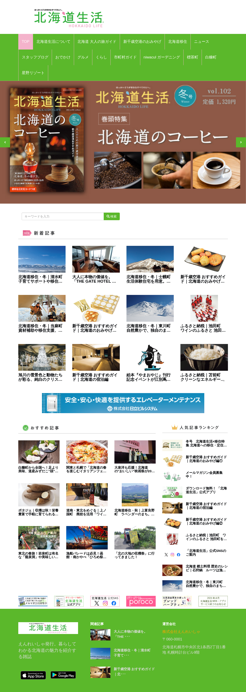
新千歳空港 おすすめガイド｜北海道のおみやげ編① (95, 328)
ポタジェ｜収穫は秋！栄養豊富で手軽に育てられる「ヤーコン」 (38, 512)
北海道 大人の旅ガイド (96, 41)
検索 (112, 216)
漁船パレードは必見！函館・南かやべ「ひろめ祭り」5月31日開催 (84, 555)
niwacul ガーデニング (162, 57)
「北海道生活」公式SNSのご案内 (206, 552)
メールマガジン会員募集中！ (204, 474)
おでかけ (62, 57)
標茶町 (192, 57)
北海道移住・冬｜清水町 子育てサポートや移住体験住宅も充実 (42, 279)
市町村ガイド (125, 57)
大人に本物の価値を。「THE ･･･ (130, 634)
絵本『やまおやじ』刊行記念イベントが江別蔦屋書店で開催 (148, 377)
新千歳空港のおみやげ (142, 41)
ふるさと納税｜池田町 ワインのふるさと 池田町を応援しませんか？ (203, 328)
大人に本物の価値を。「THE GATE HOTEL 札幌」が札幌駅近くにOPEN (94, 279)
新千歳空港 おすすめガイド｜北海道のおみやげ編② (203, 279)
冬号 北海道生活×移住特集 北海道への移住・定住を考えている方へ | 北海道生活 (206, 443)
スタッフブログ (35, 57)
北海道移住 (177, 41)
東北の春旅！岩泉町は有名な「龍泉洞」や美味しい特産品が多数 (38, 555)
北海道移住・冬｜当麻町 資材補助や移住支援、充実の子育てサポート (42, 328)
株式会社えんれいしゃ (181, 632)
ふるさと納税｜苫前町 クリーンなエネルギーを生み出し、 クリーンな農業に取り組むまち (203, 377)
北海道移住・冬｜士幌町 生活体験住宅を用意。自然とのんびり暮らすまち (150, 279)
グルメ (83, 57)
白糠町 (211, 57)
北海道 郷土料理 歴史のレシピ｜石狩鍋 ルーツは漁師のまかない (207, 568)
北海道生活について (53, 41)
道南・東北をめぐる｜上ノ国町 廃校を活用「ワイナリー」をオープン (86, 512)
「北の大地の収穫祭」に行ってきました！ (134, 555)
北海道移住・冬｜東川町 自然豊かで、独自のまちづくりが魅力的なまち (150, 328)
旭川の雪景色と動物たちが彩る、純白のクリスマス (40, 377)
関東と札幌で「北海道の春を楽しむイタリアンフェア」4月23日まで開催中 (86, 469)
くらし (101, 57)
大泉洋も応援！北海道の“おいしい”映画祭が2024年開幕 (134, 469)
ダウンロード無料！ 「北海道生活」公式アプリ (206, 490)
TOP (26, 41)
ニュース (201, 41)
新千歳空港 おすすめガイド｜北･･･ (134, 671)
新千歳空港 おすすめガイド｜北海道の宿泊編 (95, 377)
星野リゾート (33, 73)
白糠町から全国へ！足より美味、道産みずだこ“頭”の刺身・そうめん (38, 469)
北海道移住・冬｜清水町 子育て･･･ (134, 652)
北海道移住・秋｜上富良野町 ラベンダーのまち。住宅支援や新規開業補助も (134, 512)
